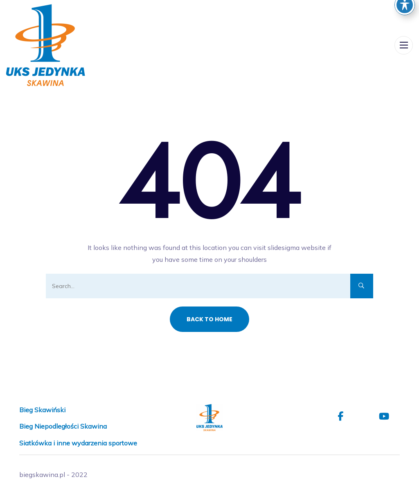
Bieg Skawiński (42, 410)
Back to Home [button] (209, 319)
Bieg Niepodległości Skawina (63, 426)
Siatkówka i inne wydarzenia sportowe (78, 443)
